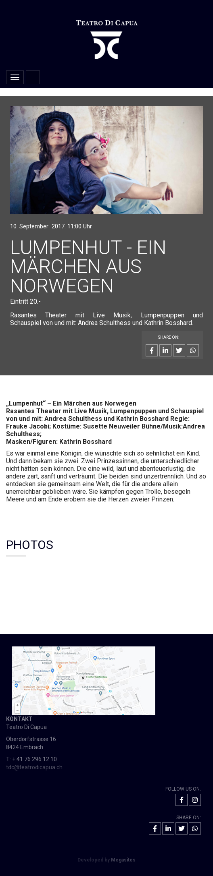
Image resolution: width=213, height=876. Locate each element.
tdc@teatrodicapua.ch (34, 767)
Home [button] (33, 77)
